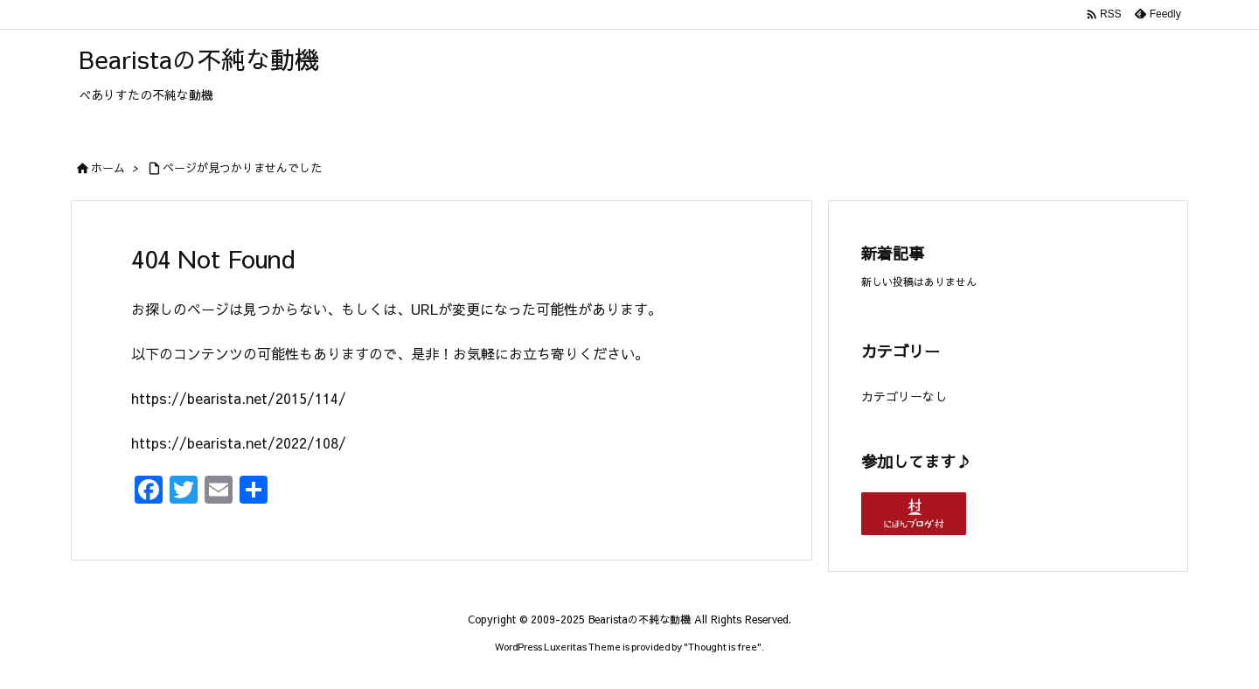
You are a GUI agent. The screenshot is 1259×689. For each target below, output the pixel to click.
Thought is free (722, 646)
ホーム (108, 168)
